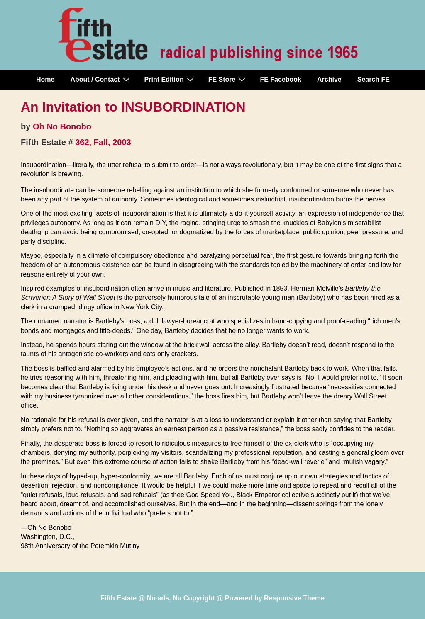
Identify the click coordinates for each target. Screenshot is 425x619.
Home (45, 79)
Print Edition (170, 79)
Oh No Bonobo (62, 126)
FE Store (228, 79)
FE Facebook (280, 79)
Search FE (373, 79)
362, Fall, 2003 (103, 142)
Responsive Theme (294, 598)
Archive (329, 79)
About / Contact (101, 79)
